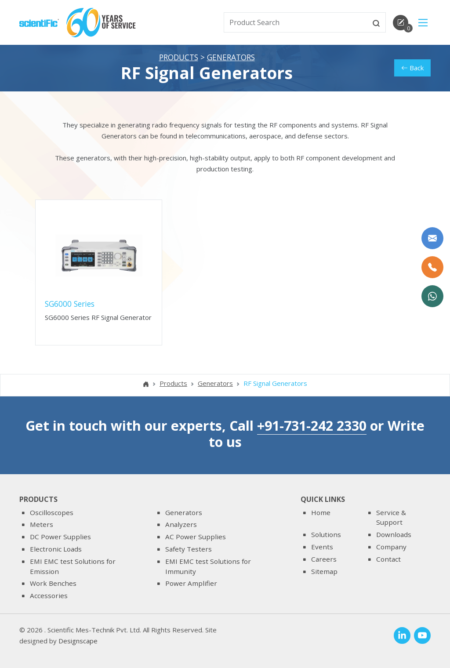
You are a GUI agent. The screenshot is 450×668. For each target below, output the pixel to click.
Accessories (49, 595)
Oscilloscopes (51, 512)
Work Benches (53, 583)
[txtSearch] (295, 22)
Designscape (78, 641)
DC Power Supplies (60, 536)
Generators (231, 57)
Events (322, 546)
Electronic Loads (56, 549)
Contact (388, 559)
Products (178, 57)
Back (412, 68)
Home (320, 512)
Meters (41, 524)
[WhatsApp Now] (432, 296)
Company (391, 546)
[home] (39, 22)
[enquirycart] (400, 22)
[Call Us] (432, 267)
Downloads (393, 534)
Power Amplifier (191, 583)
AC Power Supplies (195, 536)
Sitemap (324, 571)
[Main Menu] (423, 22)
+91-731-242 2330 (312, 426)
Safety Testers (188, 549)
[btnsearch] (376, 22)
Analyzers (181, 524)
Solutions (326, 534)
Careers (324, 559)
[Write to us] (432, 238)
